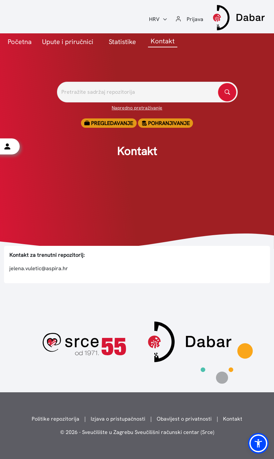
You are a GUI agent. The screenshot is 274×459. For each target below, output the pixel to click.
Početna (20, 41)
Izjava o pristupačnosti (118, 418)
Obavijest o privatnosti (184, 418)
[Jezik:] (158, 19)
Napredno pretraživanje (137, 108)
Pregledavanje (108, 123)
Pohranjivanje (165, 123)
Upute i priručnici (67, 41)
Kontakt (232, 418)
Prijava (195, 19)
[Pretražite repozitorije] (147, 92)
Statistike (122, 41)
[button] (258, 443)
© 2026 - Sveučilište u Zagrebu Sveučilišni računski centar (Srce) (137, 432)
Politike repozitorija (55, 418)
